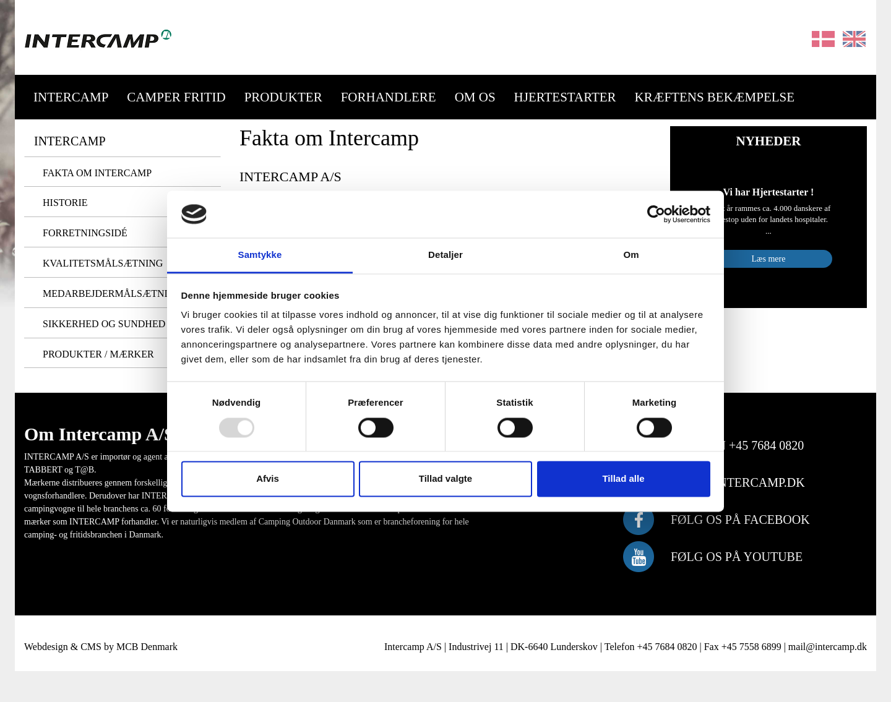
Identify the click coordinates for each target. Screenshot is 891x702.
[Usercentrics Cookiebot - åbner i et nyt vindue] (656, 214)
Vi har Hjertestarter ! (768, 192)
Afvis (267, 479)
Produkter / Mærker (98, 354)
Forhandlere (388, 97)
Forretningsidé (85, 233)
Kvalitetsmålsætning (103, 263)
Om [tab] (631, 255)
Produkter (283, 97)
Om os (475, 97)
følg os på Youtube (737, 556)
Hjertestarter (565, 97)
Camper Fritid (176, 97)
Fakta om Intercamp (97, 173)
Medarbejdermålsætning (112, 293)
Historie (65, 202)
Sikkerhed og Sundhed (104, 324)
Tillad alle (623, 479)
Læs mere (769, 258)
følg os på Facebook (740, 519)
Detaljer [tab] (445, 255)
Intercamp (70, 97)
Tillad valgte (445, 479)
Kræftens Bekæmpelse (714, 97)
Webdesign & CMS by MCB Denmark (101, 646)
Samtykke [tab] (260, 255)
